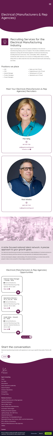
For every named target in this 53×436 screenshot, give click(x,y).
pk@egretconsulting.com (26, 147)
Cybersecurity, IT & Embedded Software (11, 400)
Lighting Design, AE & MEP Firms (9, 396)
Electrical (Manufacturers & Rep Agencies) (12, 407)
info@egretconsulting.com (8, 417)
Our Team (3, 365)
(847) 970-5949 (5, 415)
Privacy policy (34, 433)
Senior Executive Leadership (8, 369)
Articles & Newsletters (7, 373)
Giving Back (4, 375)
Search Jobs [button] (27, 320)
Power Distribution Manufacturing (9, 390)
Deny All (41, 433)
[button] (5, 340)
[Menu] (50, 4)
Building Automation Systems (8, 394)
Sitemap (25, 425)
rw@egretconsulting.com (26, 208)
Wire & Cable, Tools (6, 387)
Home (2, 362)
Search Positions (5, 371)
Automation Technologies (7, 392)
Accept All (48, 433)
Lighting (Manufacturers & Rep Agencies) (11, 383)
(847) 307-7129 (26, 205)
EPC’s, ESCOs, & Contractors (8, 404)
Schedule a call (26, 149)
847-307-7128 (26, 144)
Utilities (3, 409)
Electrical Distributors (6, 385)
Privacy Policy (4, 377)
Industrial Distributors (6, 398)
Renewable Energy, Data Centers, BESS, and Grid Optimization (17, 402)
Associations (4, 367)
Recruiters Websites (19, 428)
